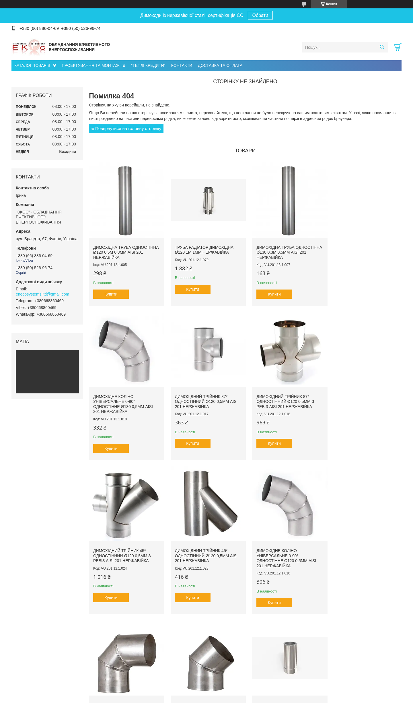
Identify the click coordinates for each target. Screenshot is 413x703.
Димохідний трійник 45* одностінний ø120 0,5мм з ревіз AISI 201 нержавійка (281, 402)
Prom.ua (233, 692)
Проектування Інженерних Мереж (147, 659)
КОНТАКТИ (181, 65)
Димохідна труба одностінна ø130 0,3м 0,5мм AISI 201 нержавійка (283, 250)
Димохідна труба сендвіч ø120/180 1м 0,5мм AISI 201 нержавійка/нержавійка (360, 550)
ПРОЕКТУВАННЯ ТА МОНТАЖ (91, 65)
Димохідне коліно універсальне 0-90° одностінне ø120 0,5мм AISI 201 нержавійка (123, 552)
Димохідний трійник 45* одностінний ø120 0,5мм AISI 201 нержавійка (363, 402)
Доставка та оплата (34, 671)
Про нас (24, 659)
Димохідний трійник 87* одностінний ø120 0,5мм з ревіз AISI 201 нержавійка (202, 402)
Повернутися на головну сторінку (128, 128)
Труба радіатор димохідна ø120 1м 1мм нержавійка (202, 248)
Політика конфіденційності (282, 698)
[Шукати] (381, 47)
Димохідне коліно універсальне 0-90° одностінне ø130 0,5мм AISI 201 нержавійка (362, 253)
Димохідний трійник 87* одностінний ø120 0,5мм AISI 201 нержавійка (124, 402)
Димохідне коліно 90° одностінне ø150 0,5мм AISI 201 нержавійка (203, 550)
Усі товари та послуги (243, 624)
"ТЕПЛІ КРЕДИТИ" (148, 65)
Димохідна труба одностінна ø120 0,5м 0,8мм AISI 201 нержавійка (123, 250)
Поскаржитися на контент (238, 698)
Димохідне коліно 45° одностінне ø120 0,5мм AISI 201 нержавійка (282, 550)
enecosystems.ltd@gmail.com (42, 294)
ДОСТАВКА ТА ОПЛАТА (220, 65)
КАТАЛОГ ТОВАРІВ (32, 65)
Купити (111, 292)
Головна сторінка (32, 665)
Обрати (260, 15)
